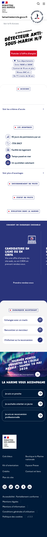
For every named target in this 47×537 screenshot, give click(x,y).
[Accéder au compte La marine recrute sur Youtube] (17, 487)
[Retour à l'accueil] (37, 17)
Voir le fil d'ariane (11, 23)
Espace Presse (32, 465)
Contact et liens (33, 471)
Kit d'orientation (10, 465)
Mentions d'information (13, 506)
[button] (38, 3)
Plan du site (8, 477)
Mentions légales (10, 501)
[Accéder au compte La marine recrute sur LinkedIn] (29, 487)
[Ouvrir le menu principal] (44, 3)
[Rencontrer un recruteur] (23, 330)
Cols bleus (7, 456)
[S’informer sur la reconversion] (23, 340)
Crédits (6, 471)
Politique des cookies (12, 516)
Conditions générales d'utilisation (18, 511)
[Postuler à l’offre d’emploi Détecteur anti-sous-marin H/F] (23, 54)
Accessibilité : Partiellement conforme (20, 496)
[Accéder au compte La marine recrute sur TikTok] (11, 487)
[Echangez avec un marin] (23, 320)
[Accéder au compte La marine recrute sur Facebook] (23, 487)
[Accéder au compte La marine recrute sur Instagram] (4, 487)
